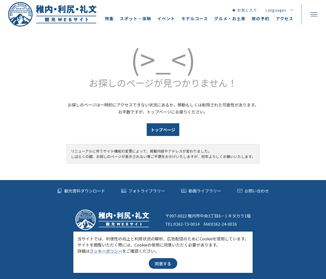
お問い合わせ (253, 190)
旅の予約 (261, 18)
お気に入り (244, 10)
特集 (109, 18)
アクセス (284, 18)
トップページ (163, 130)
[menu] (314, 14)
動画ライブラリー (201, 190)
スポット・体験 (135, 18)
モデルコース (194, 18)
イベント (166, 18)
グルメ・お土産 (230, 18)
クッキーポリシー (106, 251)
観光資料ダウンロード (81, 190)
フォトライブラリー (143, 190)
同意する (163, 264)
